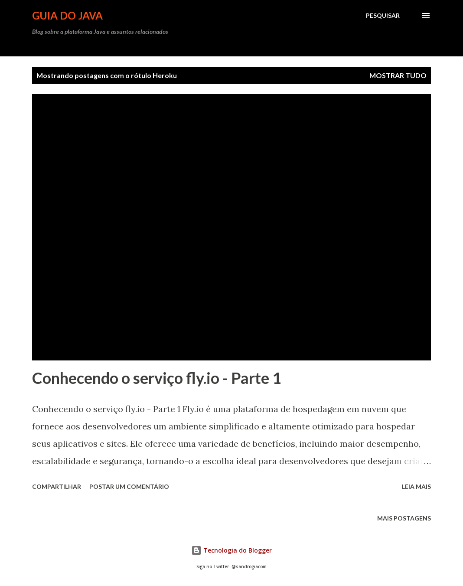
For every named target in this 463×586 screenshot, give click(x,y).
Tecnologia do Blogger (231, 550)
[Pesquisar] (383, 15)
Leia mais (416, 486)
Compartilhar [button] (56, 486)
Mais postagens (404, 518)
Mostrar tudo (398, 75)
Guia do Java (67, 15)
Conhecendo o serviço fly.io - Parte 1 (156, 377)
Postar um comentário (129, 486)
